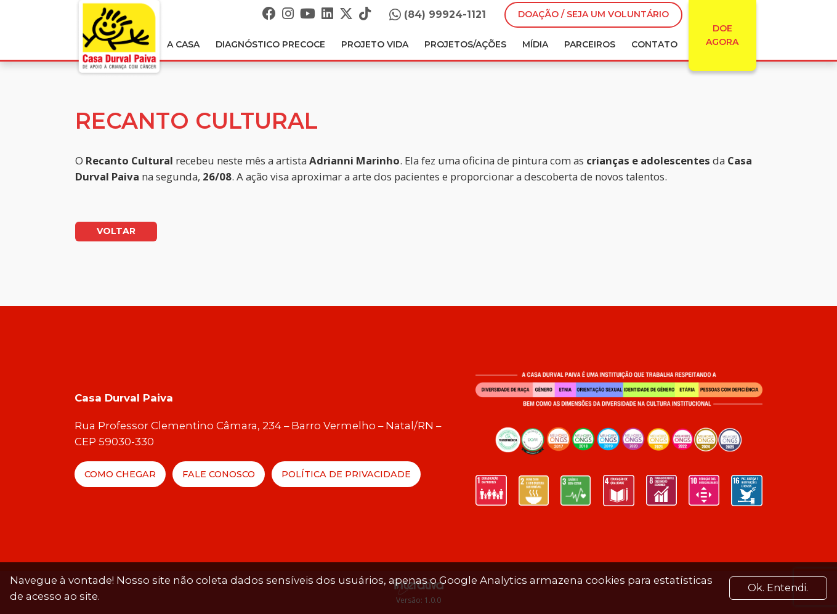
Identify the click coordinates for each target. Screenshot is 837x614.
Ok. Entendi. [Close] (778, 588)
